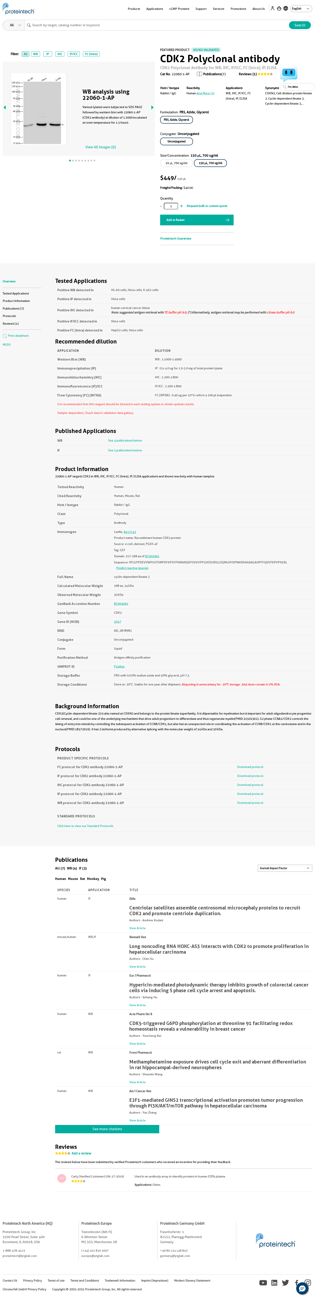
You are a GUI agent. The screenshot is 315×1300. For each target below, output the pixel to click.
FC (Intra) (91, 54)
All (25, 54)
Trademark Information (120, 1280)
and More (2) (205, 93)
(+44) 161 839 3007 (94, 1250)
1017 (117, 621)
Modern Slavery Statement (192, 1280)
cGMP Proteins (179, 9)
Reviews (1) (248, 74)
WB (35, 54)
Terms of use (56, 1280)
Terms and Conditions (84, 1280)
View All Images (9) (100, 147)
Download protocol (250, 767)
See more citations (107, 1129)
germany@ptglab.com (175, 1256)
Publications (212, 74)
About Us (258, 9)
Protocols (9, 316)
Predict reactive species (132, 568)
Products (134, 9)
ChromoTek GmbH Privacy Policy (24, 1289)
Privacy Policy (32, 1280)
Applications (154, 9)
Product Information (16, 301)
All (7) (60, 868)
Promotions (238, 9)
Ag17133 (130, 532)
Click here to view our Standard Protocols (85, 826)
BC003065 (152, 556)
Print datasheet (16, 335)
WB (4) (72, 868)
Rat (82, 879)
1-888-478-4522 (14, 1250)
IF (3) (83, 868)
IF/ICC (74, 54)
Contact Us (10, 1280)
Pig (103, 879)
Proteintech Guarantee (175, 238)
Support (201, 9)
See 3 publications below (125, 450)
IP (47, 54)
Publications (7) (13, 308)
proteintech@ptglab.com (20, 1256)
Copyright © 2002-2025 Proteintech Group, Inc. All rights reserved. (97, 1289)
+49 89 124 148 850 (173, 1250)
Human (60, 879)
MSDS (7, 344)
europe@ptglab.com (95, 1256)
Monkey (93, 879)
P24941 (119, 666)
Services (218, 9)
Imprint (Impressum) (154, 1280)
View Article (137, 928)
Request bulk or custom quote (207, 206)
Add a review (81, 1153)
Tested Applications (16, 293)
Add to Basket (175, 220)
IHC (59, 54)
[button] (302, 1288)
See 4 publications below (125, 440)
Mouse (73, 879)
